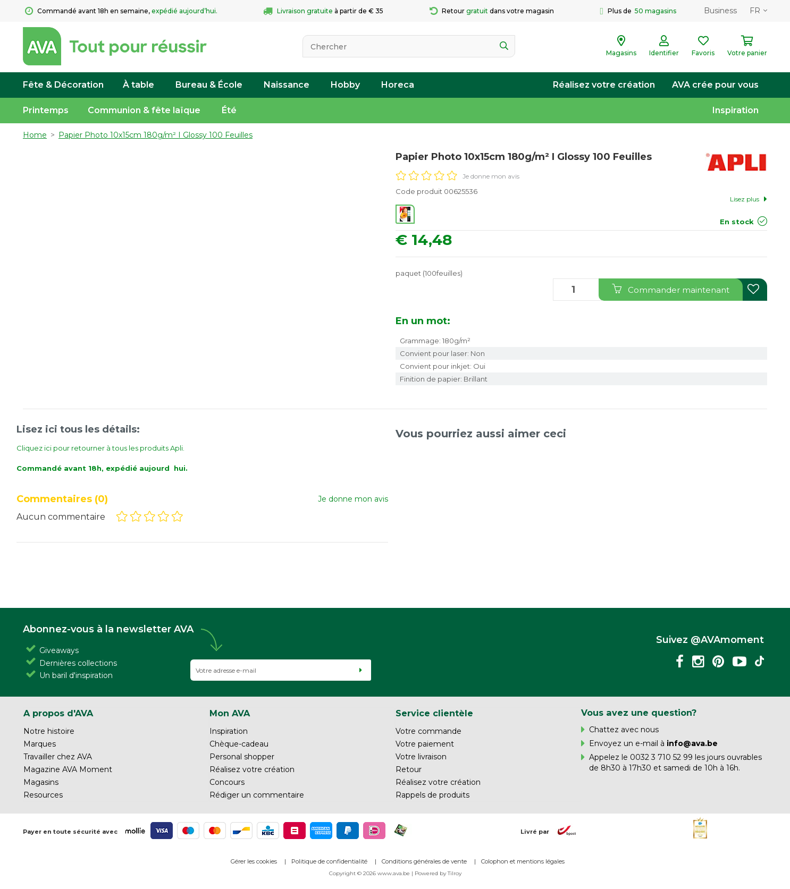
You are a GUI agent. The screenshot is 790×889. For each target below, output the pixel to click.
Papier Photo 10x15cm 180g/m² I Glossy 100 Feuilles (155, 135)
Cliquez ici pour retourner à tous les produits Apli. (100, 448)
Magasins (40, 782)
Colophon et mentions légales (523, 861)
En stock (737, 221)
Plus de (638, 11)
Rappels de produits (432, 795)
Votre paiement (425, 744)
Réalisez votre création (604, 85)
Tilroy (454, 873)
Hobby (345, 85)
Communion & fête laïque (144, 110)
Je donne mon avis (491, 176)
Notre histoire (48, 731)
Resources (43, 795)
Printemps (46, 110)
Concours (227, 782)
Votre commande (428, 731)
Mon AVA (229, 713)
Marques (39, 744)
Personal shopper (241, 756)
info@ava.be (692, 743)
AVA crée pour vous (715, 85)
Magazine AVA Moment (67, 769)
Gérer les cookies (254, 861)
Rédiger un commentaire (256, 795)
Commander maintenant (670, 289)
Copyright (342, 873)
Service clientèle (434, 713)
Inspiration (735, 110)
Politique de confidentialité (329, 861)
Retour (409, 769)
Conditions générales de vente (424, 861)
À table (138, 85)
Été (229, 110)
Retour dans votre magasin (492, 11)
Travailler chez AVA (57, 756)
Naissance (286, 85)
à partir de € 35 (323, 11)
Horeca (397, 85)
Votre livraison (421, 756)
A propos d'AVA (58, 713)
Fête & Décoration (63, 85)
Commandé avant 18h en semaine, (121, 11)
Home (35, 135)
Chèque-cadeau (238, 744)
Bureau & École (208, 85)
